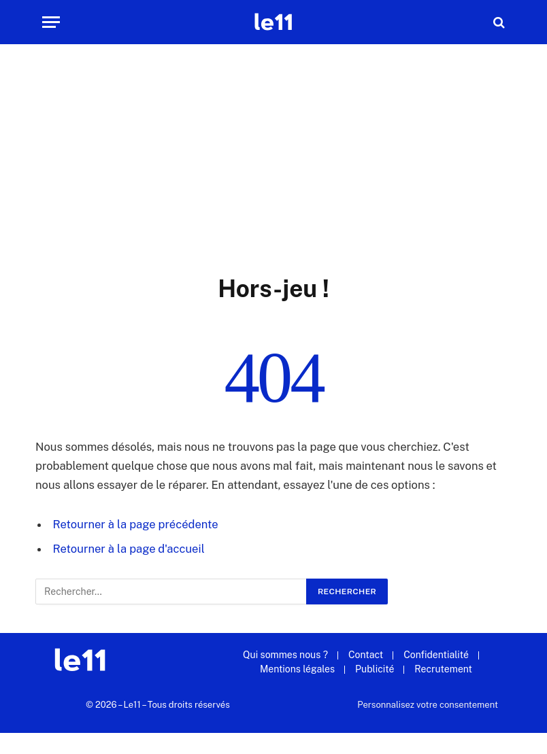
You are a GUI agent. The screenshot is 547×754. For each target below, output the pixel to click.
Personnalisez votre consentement (427, 705)
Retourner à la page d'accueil (129, 548)
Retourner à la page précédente (135, 524)
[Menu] (51, 22)
